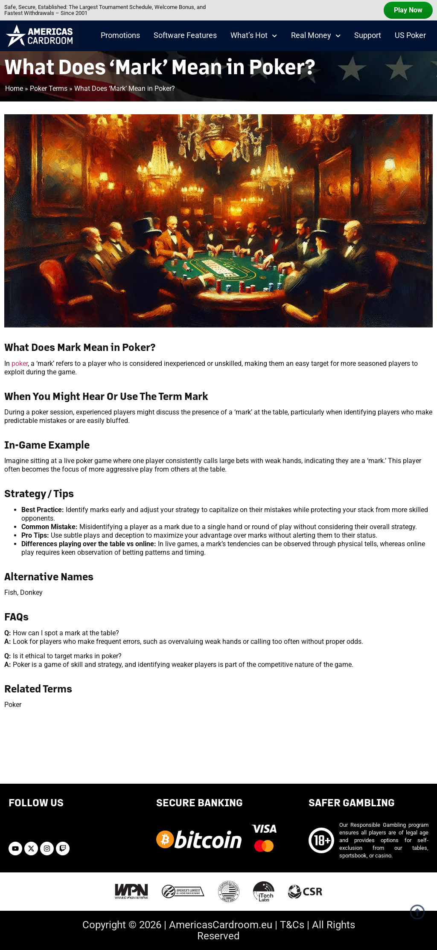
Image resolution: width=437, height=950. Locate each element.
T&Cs (292, 925)
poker (20, 363)
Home (14, 88)
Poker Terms (48, 88)
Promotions (120, 35)
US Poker (410, 35)
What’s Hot (253, 36)
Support (367, 35)
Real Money (316, 36)
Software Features (185, 35)
